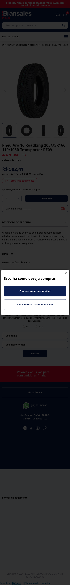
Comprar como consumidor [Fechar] (35, 291)
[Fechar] (66, 273)
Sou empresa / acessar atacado (35, 304)
